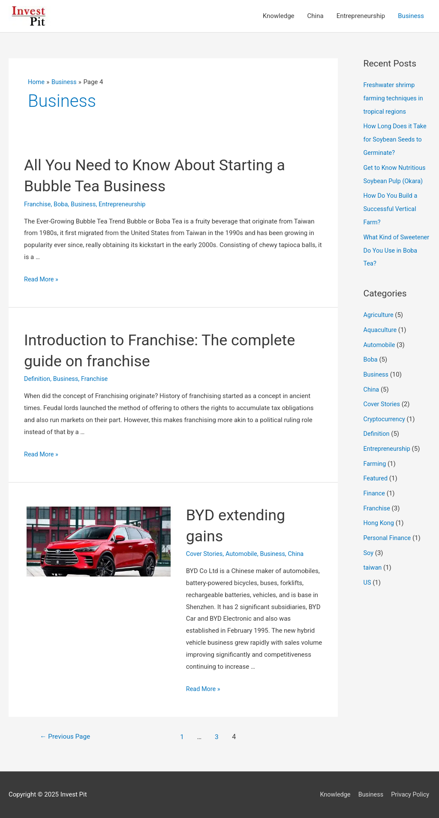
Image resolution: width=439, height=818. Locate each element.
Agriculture (379, 310)
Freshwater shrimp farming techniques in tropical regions (395, 98)
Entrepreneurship (125, 204)
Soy (369, 542)
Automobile (243, 554)
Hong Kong (379, 512)
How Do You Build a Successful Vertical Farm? (392, 206)
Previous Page (66, 737)
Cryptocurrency (385, 411)
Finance (375, 484)
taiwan (373, 556)
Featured (376, 469)
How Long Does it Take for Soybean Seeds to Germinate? (396, 138)
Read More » (42, 280)
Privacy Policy (410, 794)
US (368, 570)
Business (85, 204)
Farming (375, 455)
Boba (61, 204)
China (300, 554)
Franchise (38, 204)
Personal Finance (388, 527)
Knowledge (333, 794)
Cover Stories (205, 554)
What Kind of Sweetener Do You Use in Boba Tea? (396, 246)
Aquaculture (381, 324)
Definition (37, 379)
